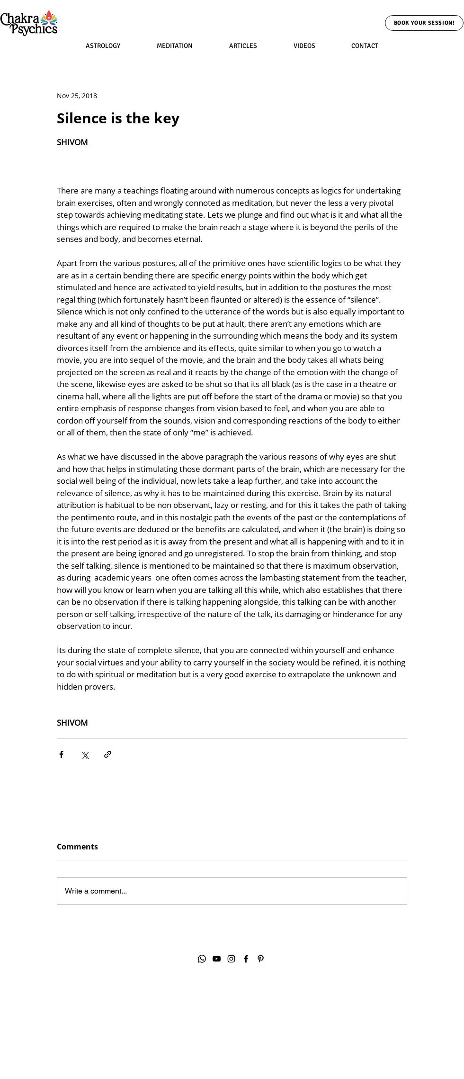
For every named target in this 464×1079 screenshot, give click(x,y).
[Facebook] (246, 959)
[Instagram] (231, 959)
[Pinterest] (261, 959)
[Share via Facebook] (61, 754)
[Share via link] (107, 754)
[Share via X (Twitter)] (84, 754)
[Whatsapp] (202, 959)
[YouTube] (217, 959)
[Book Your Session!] (424, 23)
